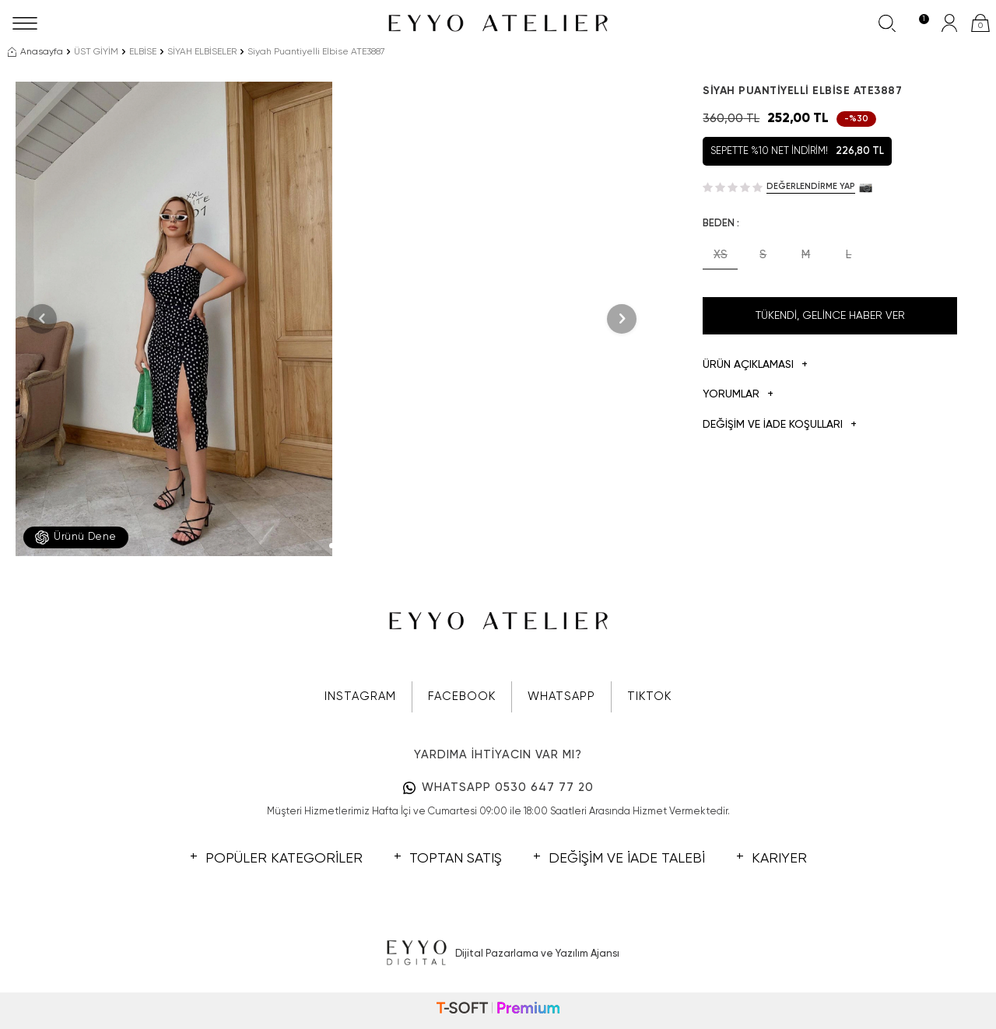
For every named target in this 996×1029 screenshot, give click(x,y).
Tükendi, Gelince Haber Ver (830, 315)
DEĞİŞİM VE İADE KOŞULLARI (780, 425)
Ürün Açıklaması (755, 365)
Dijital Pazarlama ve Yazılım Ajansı (498, 953)
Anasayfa (35, 52)
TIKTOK (649, 696)
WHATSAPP (561, 696)
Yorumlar (738, 394)
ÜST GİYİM (96, 52)
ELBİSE (142, 52)
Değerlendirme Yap (810, 186)
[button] (332, 545)
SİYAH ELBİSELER (202, 52)
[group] (174, 319)
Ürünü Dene (76, 537)
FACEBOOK (462, 696)
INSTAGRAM (360, 696)
